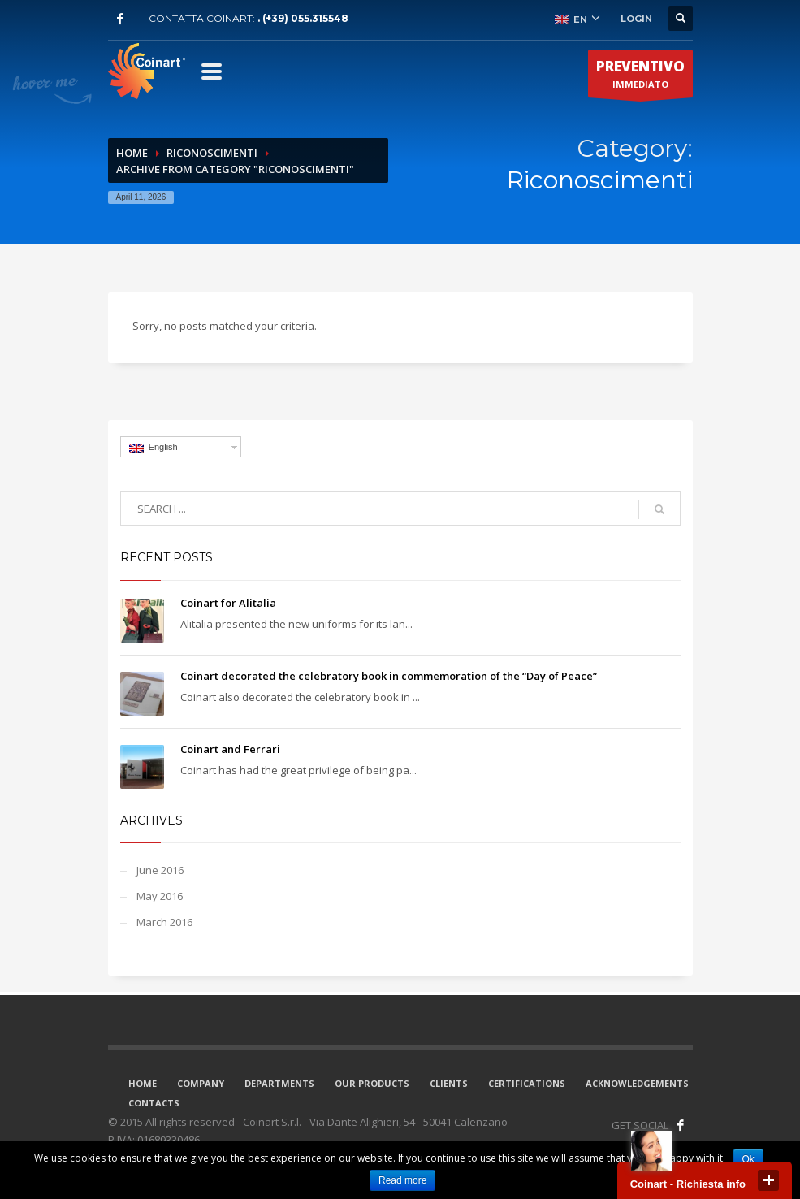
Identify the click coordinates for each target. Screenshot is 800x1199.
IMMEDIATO (640, 77)
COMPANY (200, 1083)
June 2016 (160, 870)
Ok (748, 1159)
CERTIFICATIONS (526, 1083)
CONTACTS (153, 1103)
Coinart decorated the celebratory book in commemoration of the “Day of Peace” (388, 676)
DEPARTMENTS (279, 1083)
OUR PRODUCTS (372, 1083)
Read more (402, 1180)
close (768, 1180)
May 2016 (159, 896)
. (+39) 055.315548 (302, 18)
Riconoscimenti (211, 152)
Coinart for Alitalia (228, 602)
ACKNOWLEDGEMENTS (637, 1083)
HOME (142, 1083)
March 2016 (164, 922)
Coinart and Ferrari (230, 749)
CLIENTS (449, 1083)
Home (132, 152)
